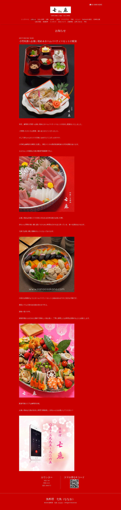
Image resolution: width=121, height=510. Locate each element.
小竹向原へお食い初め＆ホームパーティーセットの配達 (48, 41)
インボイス (53, 21)
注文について (62, 21)
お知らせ (33, 19)
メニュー (77, 19)
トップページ (25, 19)
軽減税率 (45, 21)
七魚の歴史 (38, 21)
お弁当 (52, 19)
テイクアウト (65, 19)
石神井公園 (96, 19)
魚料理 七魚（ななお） (60, 499)
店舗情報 (70, 21)
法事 (47, 19)
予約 (85, 21)
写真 (72, 19)
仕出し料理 (41, 19)
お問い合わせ (78, 21)
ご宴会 (58, 19)
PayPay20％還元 (87, 19)
